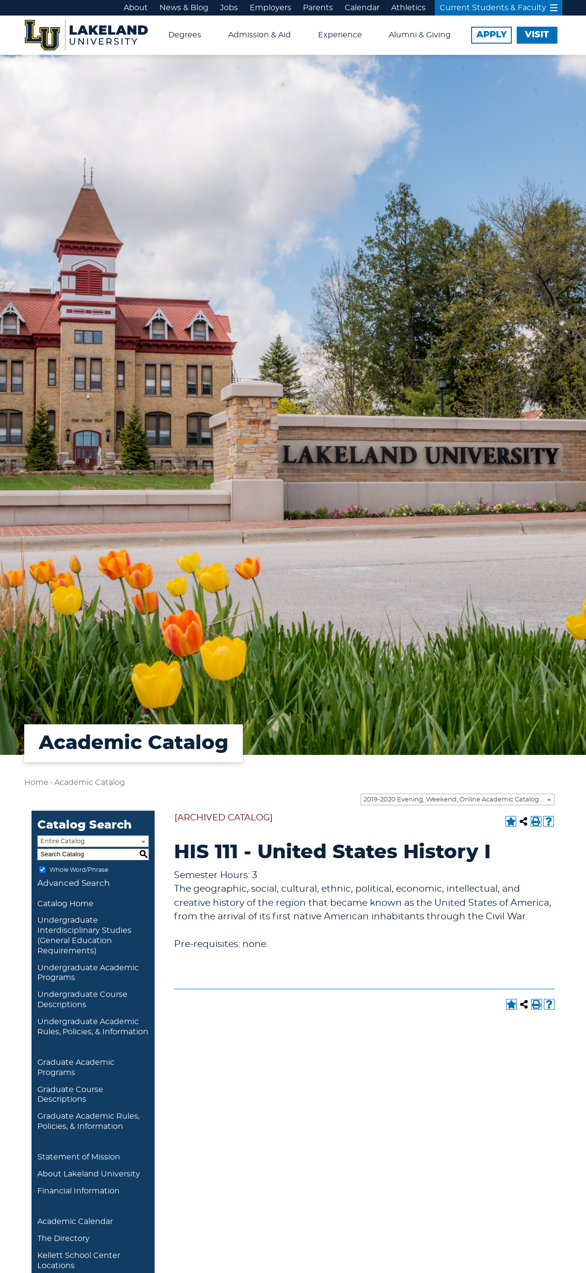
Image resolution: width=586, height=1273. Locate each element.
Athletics (408, 8)
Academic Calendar (75, 1221)
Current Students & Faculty (498, 8)
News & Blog (183, 8)
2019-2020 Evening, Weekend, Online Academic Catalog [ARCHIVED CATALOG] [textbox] (459, 800)
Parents (318, 8)
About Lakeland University (88, 1174)
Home (36, 782)
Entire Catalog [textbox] (62, 841)
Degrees (184, 35)
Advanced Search (73, 883)
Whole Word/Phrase (78, 869)
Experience (340, 35)
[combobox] (457, 799)
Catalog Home (65, 904)
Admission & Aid (259, 35)
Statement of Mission (78, 1157)
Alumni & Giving (420, 35)
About (136, 8)
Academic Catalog (89, 782)
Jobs (229, 8)
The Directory (63, 1238)
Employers (270, 8)
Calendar (362, 8)
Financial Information (78, 1191)
